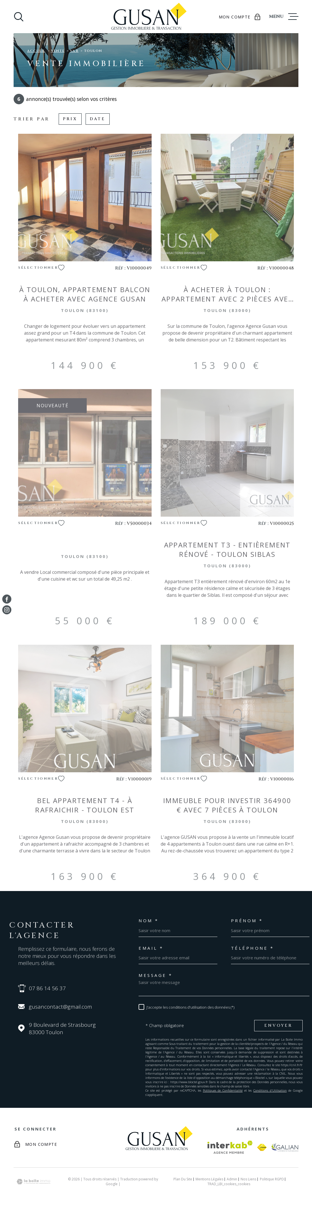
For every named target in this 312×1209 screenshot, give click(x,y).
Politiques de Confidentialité (223, 1090)
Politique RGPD (272, 1179)
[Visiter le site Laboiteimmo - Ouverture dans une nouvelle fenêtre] (33, 1181)
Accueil (36, 50)
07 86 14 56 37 (47, 988)
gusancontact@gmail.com (60, 1006)
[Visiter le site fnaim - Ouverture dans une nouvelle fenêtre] (262, 1147)
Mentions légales (209, 1179)
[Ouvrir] (19, 17)
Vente (58, 50)
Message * (156, 975)
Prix (70, 119)
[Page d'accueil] (146, 16)
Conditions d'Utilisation (270, 1090)
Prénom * (247, 921)
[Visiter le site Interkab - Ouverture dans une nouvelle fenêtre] (229, 1147)
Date (97, 119)
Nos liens (248, 1179)
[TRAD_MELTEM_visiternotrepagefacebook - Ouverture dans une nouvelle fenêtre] (6, 599)
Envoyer (278, 1025)
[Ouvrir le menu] (283, 17)
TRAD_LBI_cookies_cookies (228, 1184)
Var (74, 50)
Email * (151, 948)
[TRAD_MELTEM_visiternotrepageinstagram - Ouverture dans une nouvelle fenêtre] (6, 609)
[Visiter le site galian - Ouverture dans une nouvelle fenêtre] (284, 1147)
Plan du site (182, 1179)
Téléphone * (252, 948)
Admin (232, 1179)
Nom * (149, 921)
